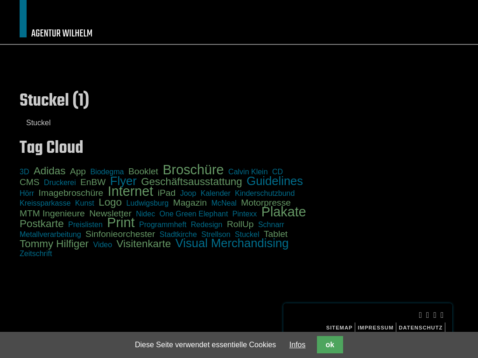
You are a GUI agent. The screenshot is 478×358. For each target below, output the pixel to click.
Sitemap (339, 327)
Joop (188, 193)
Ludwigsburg (147, 203)
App (78, 171)
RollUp (240, 224)
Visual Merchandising (232, 243)
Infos (297, 345)
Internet (131, 191)
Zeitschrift (36, 254)
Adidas (49, 171)
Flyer (123, 180)
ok (330, 345)
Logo (110, 202)
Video (102, 245)
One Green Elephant (194, 214)
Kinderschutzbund (265, 193)
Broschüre (193, 169)
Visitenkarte (144, 244)
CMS (30, 182)
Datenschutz (421, 327)
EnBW (92, 182)
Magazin (190, 203)
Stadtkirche (178, 234)
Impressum (376, 327)
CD (277, 172)
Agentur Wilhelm (61, 34)
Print (120, 222)
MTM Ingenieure (52, 213)
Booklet (143, 171)
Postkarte (42, 223)
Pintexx (244, 214)
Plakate (283, 211)
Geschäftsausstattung (191, 181)
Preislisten (85, 225)
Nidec (145, 214)
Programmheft (162, 225)
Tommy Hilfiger (54, 244)
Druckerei (60, 182)
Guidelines (274, 180)
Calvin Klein (247, 172)
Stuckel (38, 123)
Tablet (276, 234)
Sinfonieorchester (120, 234)
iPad (167, 193)
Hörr (27, 193)
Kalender (216, 193)
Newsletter (110, 213)
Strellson (215, 234)
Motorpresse (266, 203)
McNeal (224, 203)
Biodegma (107, 172)
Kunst (84, 203)
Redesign (207, 225)
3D (24, 172)
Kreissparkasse (45, 203)
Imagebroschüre (71, 193)
